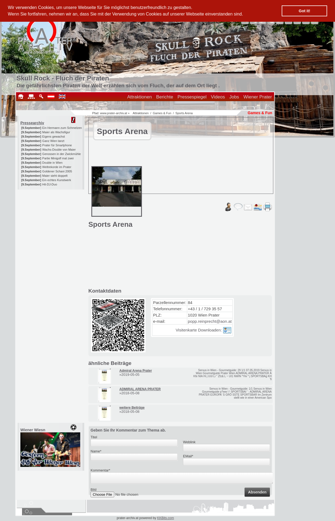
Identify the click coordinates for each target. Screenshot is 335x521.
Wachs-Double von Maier (59, 149)
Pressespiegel (192, 97)
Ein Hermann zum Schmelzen (62, 127)
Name (96, 451)
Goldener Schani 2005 (57, 171)
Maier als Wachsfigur (56, 132)
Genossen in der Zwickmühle (61, 154)
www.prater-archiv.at (113, 113)
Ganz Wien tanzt (53, 140)
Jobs (234, 97)
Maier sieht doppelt (54, 175)
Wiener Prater (257, 97)
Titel (94, 437)
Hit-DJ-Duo (49, 184)
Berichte (164, 97)
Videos (218, 97)
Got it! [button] (304, 11)
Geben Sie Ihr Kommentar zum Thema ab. (128, 430)
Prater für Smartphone (57, 145)
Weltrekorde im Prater (56, 167)
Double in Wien (52, 162)
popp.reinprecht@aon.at (210, 321)
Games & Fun (162, 113)
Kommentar (100, 470)
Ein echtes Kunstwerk (56, 180)
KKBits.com (165, 518)
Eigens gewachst (53, 136)
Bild (94, 491)
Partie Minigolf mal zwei (58, 158)
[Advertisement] (51, 224)
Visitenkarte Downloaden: (204, 330)
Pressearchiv (32, 123)
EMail (188, 456)
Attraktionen (139, 97)
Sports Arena (184, 113)
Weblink (189, 442)
